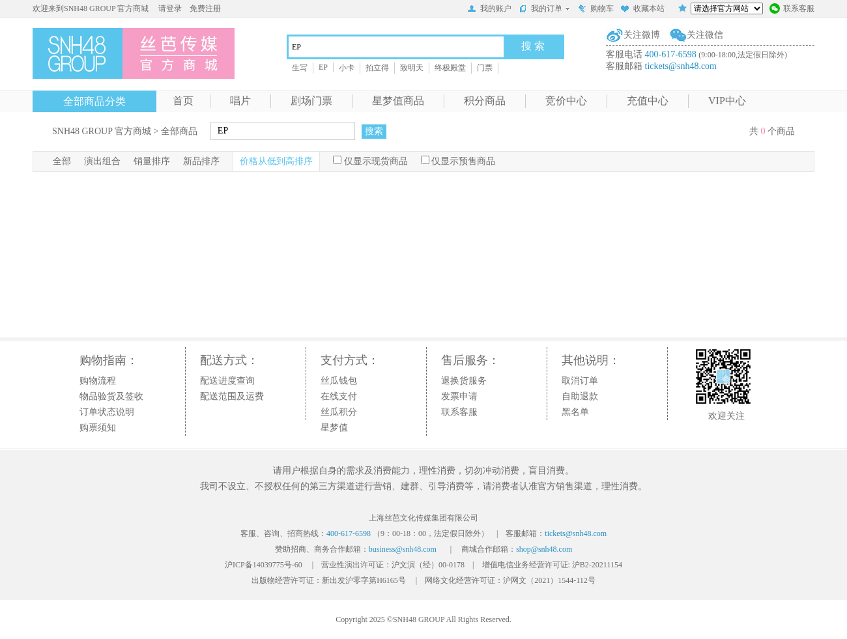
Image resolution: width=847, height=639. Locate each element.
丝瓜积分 (339, 412)
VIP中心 (727, 100)
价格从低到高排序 (276, 161)
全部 (62, 161)
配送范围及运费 (232, 396)
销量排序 (152, 161)
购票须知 (97, 428)
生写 (300, 67)
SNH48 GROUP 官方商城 (101, 131)
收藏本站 (642, 10)
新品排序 (201, 161)
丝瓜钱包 (339, 381)
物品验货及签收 (111, 396)
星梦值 (334, 428)
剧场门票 (311, 100)
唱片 (240, 100)
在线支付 (339, 396)
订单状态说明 (106, 412)
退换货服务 (464, 381)
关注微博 (642, 35)
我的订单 (544, 8)
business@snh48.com (403, 549)
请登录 (170, 8)
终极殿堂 (450, 67)
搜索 (374, 131)
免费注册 (205, 8)
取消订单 (580, 381)
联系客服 (791, 10)
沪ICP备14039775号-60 (263, 564)
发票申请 (459, 396)
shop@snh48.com (544, 549)
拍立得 (377, 67)
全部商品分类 (94, 101)
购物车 (595, 10)
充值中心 (647, 100)
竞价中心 (566, 100)
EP (323, 67)
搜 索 (533, 45)
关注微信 (705, 35)
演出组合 (102, 161)
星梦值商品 (398, 100)
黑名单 (575, 412)
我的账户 (489, 10)
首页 (183, 100)
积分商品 (485, 100)
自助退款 (580, 396)
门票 (485, 67)
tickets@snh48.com (681, 66)
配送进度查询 (227, 381)
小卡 (346, 67)
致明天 (412, 67)
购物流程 (97, 381)
